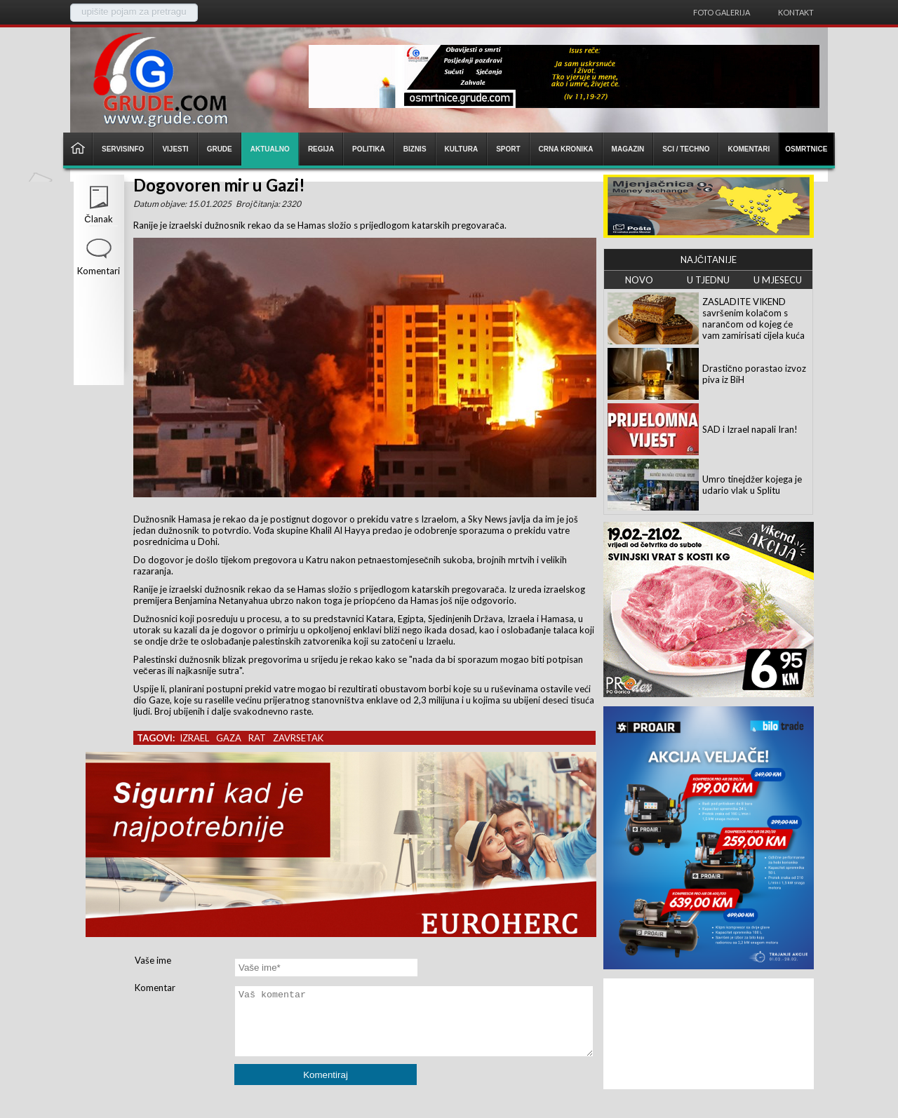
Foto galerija (721, 12)
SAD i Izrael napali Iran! (750, 429)
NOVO (639, 279)
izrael (194, 737)
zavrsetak (298, 737)
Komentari (98, 270)
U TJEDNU (708, 279)
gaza (228, 737)
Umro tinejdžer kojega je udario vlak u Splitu (752, 484)
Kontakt (796, 12)
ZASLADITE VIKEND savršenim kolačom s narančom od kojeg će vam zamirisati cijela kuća (753, 318)
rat (257, 737)
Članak (98, 218)
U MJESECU (777, 279)
